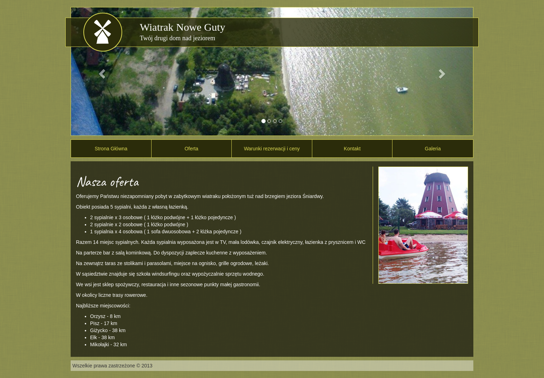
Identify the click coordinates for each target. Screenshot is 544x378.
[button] (101, 71)
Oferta (191, 148)
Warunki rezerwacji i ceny (272, 148)
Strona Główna (111, 148)
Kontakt (352, 148)
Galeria (433, 148)
